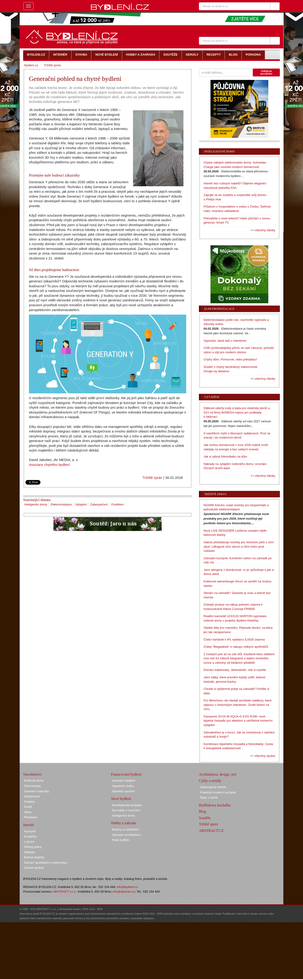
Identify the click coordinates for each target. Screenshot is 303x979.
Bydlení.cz (31, 65)
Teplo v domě (209, 797)
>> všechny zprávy (262, 756)
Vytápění (81, 504)
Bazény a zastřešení (125, 829)
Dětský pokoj (32, 847)
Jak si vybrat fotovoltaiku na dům (225, 456)
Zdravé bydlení (34, 867)
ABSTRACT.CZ (211, 831)
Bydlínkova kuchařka (215, 805)
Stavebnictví (32, 774)
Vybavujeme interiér (213, 787)
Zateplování (32, 796)
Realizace (30, 817)
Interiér (28, 825)
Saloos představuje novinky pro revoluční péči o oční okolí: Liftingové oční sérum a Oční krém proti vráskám (239, 546)
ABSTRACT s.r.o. (64, 891)
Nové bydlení (121, 799)
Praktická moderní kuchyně (218, 792)
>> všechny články (262, 230)
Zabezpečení (99, 504)
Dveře (28, 806)
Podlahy (29, 801)
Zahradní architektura (126, 835)
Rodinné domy (33, 780)
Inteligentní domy (35, 504)
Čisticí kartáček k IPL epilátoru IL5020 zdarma (234, 639)
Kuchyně (30, 831)
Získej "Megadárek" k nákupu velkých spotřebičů (236, 646)
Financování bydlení (126, 774)
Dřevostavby (32, 786)
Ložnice (29, 841)
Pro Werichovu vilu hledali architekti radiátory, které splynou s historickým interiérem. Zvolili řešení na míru (238, 705)
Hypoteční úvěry (123, 786)
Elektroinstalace (61, 504)
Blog (202, 811)
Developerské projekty (127, 805)
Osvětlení (117, 504)
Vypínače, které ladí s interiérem (225, 340)
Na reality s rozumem (126, 810)
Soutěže (205, 818)
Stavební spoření (123, 791)
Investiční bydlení (123, 780)
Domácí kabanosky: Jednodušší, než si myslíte (235, 670)
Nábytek (29, 852)
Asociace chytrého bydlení (49, 465)
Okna (27, 812)
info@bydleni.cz (127, 887)
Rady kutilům (120, 840)
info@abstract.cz (124, 891)
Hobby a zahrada (123, 823)
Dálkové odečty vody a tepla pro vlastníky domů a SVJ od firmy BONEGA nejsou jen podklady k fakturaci (237, 412)
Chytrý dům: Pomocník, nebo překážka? (230, 359)
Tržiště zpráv (152, 478)
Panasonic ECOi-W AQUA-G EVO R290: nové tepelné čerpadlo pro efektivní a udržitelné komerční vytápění (238, 721)
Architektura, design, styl (217, 774)
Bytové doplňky (34, 857)
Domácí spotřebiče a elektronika (45, 862)
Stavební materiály (36, 791)
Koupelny (30, 836)
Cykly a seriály (210, 781)
